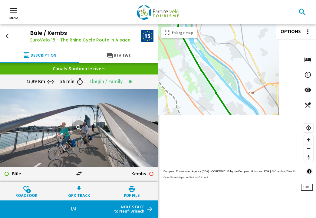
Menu (13, 13)
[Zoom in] (308, 139)
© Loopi (203, 177)
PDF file (132, 194)
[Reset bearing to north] (308, 157)
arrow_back (8, 36)
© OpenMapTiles (282, 171)
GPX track (79, 194)
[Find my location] (308, 128)
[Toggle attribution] (309, 171)
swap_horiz (79, 173)
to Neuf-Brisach (129, 209)
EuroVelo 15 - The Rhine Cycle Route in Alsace (80, 40)
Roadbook (26, 194)
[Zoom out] (308, 148)
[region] (237, 121)
